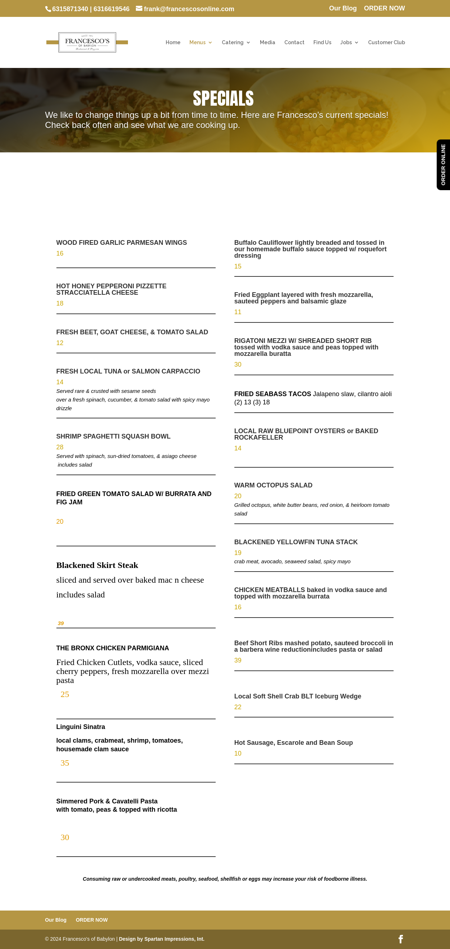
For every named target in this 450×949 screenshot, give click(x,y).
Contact (294, 42)
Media (267, 42)
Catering (233, 42)
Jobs (346, 42)
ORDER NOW (384, 8)
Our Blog (343, 8)
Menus (197, 42)
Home (173, 42)
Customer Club (386, 42)
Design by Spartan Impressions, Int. (162, 939)
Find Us (322, 42)
